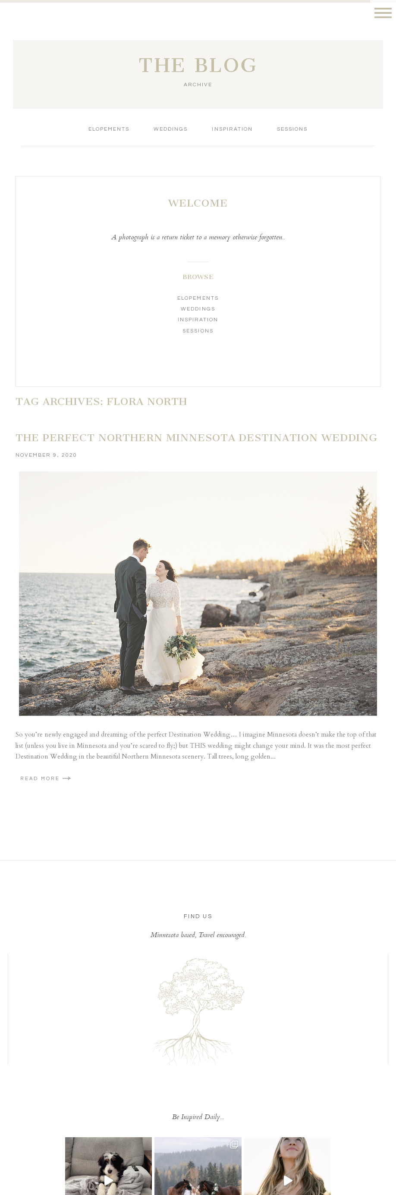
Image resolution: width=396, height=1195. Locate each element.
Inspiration (232, 129)
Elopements (108, 129)
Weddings (171, 129)
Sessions (292, 129)
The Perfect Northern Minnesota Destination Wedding (196, 438)
